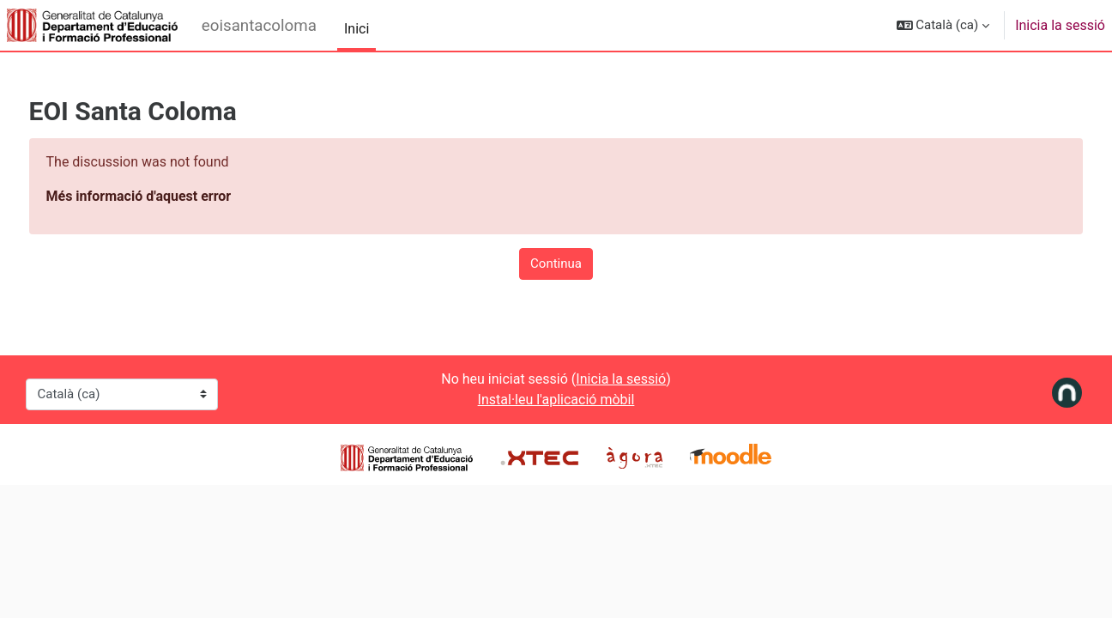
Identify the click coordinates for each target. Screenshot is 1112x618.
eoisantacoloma (259, 25)
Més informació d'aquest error (170, 196)
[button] (943, 25)
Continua (556, 263)
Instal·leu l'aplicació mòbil (556, 399)
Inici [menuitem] (356, 29)
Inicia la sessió (1060, 25)
